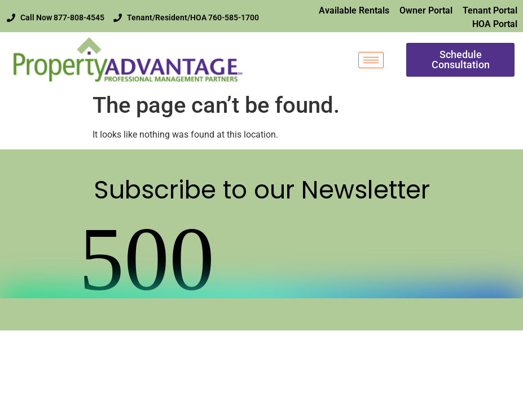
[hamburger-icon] (371, 60)
